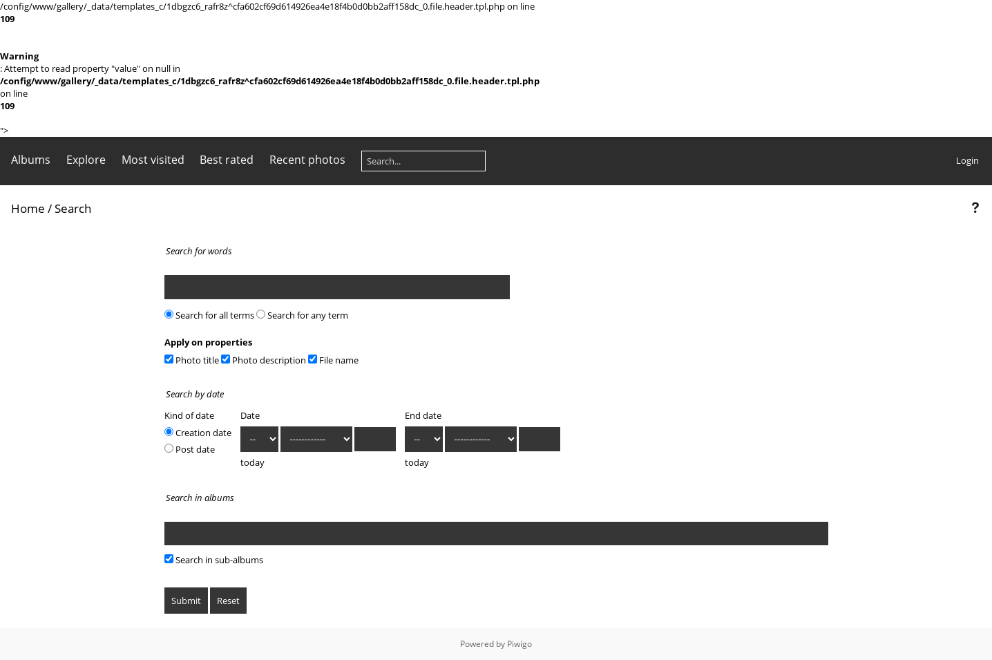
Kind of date (189, 415)
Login (967, 160)
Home (28, 208)
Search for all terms (209, 315)
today (252, 462)
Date (250, 415)
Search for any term (302, 315)
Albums (30, 159)
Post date (189, 449)
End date (423, 415)
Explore (86, 159)
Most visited (153, 159)
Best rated (227, 159)
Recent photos (307, 159)
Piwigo (519, 644)
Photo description (263, 360)
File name (333, 360)
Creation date (197, 432)
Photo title (191, 360)
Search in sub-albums (213, 560)
